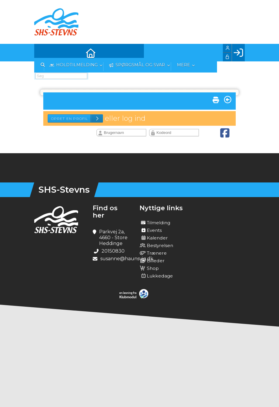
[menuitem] (43, 52)
